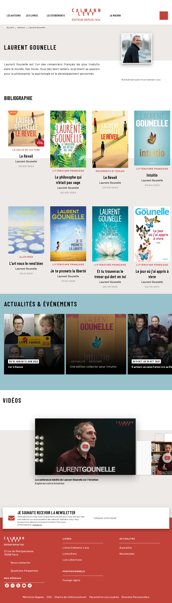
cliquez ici (37, 524)
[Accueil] (86, 15)
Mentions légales (33, 596)
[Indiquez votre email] (123, 518)
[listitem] (7, 585)
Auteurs (21, 27)
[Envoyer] (160, 518)
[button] (34, 344)
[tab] (13, 15)
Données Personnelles (135, 596)
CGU (49, 596)
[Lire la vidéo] (85, 446)
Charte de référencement (70, 596)
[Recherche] (164, 15)
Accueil (10, 27)
